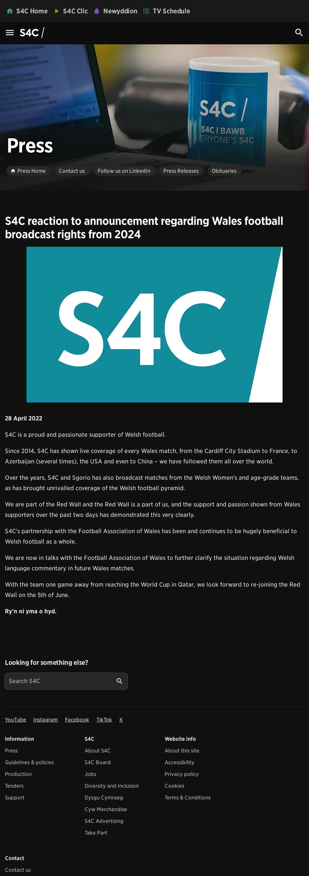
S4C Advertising (104, 821)
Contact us (18, 870)
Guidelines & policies (29, 762)
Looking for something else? (46, 662)
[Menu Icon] (10, 33)
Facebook (77, 720)
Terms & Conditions (188, 798)
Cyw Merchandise (106, 809)
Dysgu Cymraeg (104, 798)
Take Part (96, 833)
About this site (182, 751)
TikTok (104, 720)
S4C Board (98, 762)
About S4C (98, 751)
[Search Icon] (299, 32)
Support (14, 798)
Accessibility (179, 762)
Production (18, 774)
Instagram (45, 720)
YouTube (15, 720)
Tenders (14, 786)
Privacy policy (182, 774)
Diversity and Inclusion (112, 786)
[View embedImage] (154, 324)
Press (11, 751)
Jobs (90, 774)
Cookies (174, 786)
